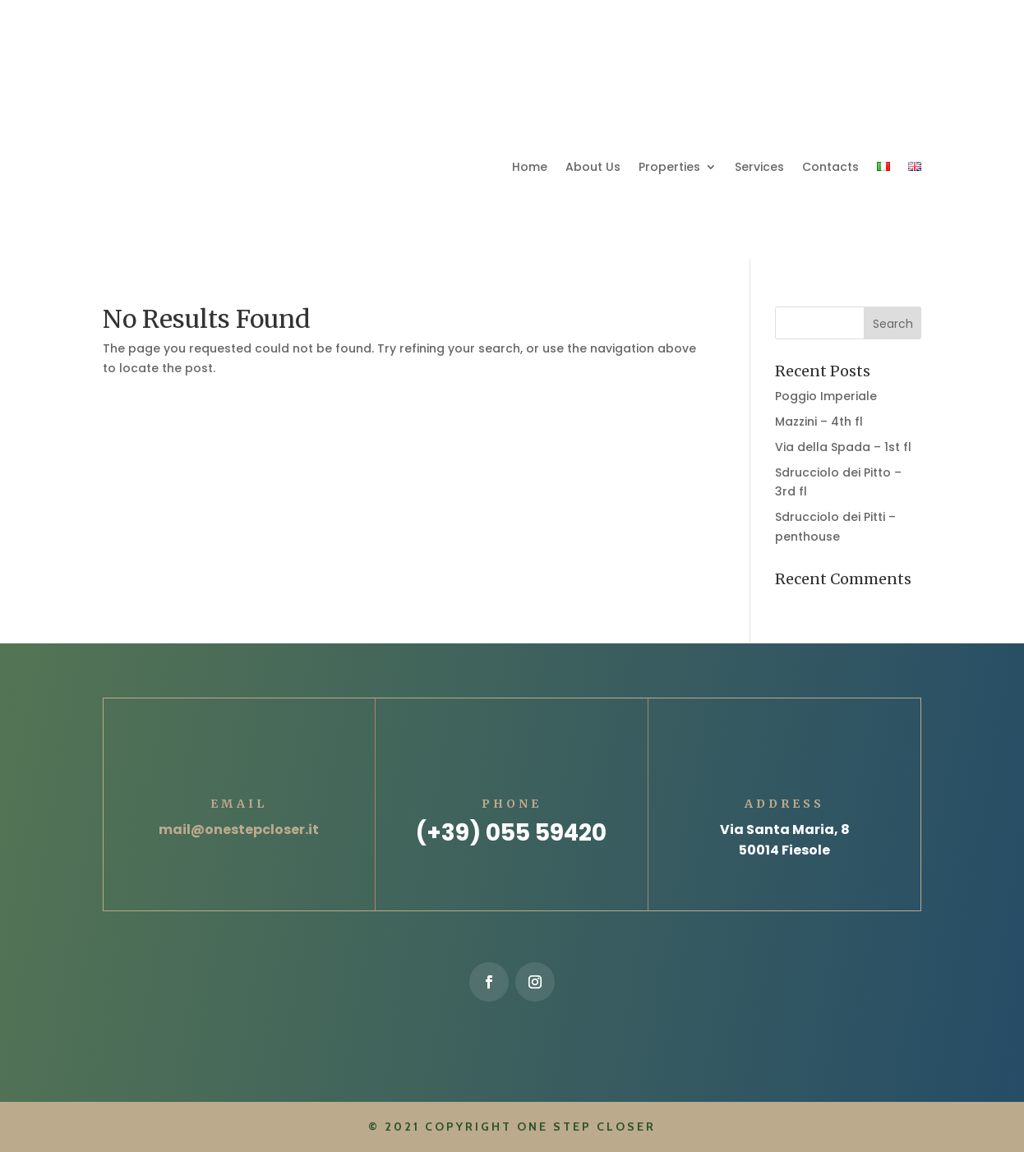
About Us (592, 167)
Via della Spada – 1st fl (843, 447)
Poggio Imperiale (826, 396)
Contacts (830, 167)
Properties (669, 167)
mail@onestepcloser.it (239, 829)
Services (759, 167)
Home (529, 167)
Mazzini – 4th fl (819, 421)
